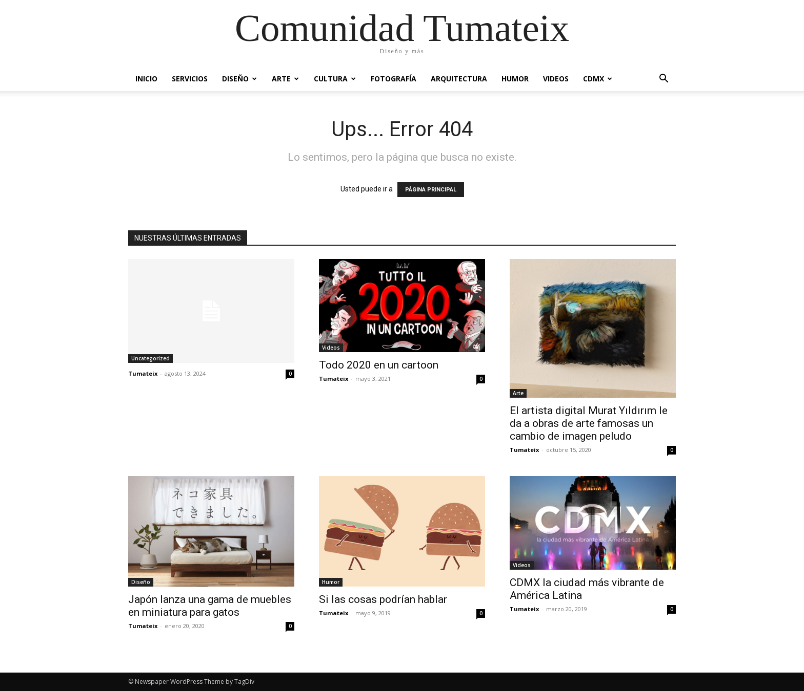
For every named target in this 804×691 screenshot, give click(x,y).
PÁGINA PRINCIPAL (430, 189)
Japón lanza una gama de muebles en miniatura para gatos (209, 605)
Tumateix (142, 373)
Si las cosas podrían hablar (383, 599)
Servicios (190, 78)
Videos (556, 78)
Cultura (335, 78)
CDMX (597, 78)
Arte (285, 78)
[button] (663, 79)
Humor (515, 78)
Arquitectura (459, 78)
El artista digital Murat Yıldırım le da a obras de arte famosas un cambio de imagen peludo (589, 423)
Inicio (146, 78)
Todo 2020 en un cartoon (378, 365)
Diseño (239, 78)
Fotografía (393, 78)
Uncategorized (150, 358)
